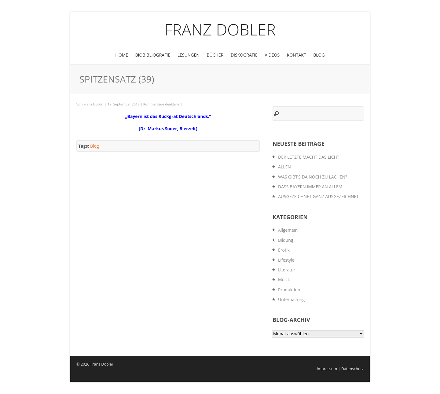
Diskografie (244, 55)
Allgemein (288, 230)
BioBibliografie (152, 55)
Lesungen (189, 55)
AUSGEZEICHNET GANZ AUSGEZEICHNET (318, 196)
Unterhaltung (291, 299)
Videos (272, 55)
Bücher (215, 55)
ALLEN (284, 167)
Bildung (285, 240)
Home (121, 55)
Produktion (289, 290)
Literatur (286, 270)
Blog (318, 55)
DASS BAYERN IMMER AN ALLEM (310, 187)
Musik (284, 279)
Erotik (284, 250)
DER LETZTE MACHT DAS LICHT (308, 157)
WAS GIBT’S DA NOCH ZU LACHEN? (312, 177)
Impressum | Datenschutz (340, 368)
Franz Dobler (220, 29)
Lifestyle (286, 260)
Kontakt (296, 55)
